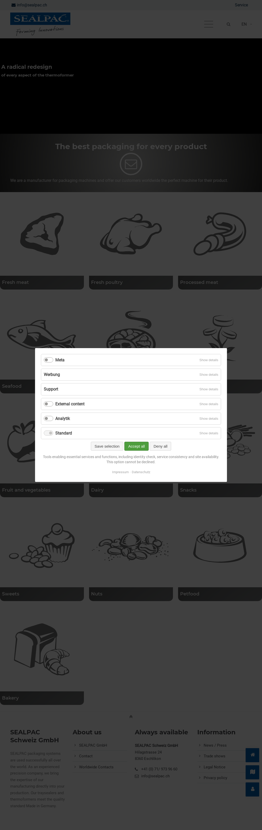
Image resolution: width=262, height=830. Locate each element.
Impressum (120, 472)
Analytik (62, 418)
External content (69, 404)
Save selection (107, 446)
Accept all (136, 446)
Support (51, 389)
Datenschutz (141, 472)
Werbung (52, 374)
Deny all (160, 446)
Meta (59, 360)
